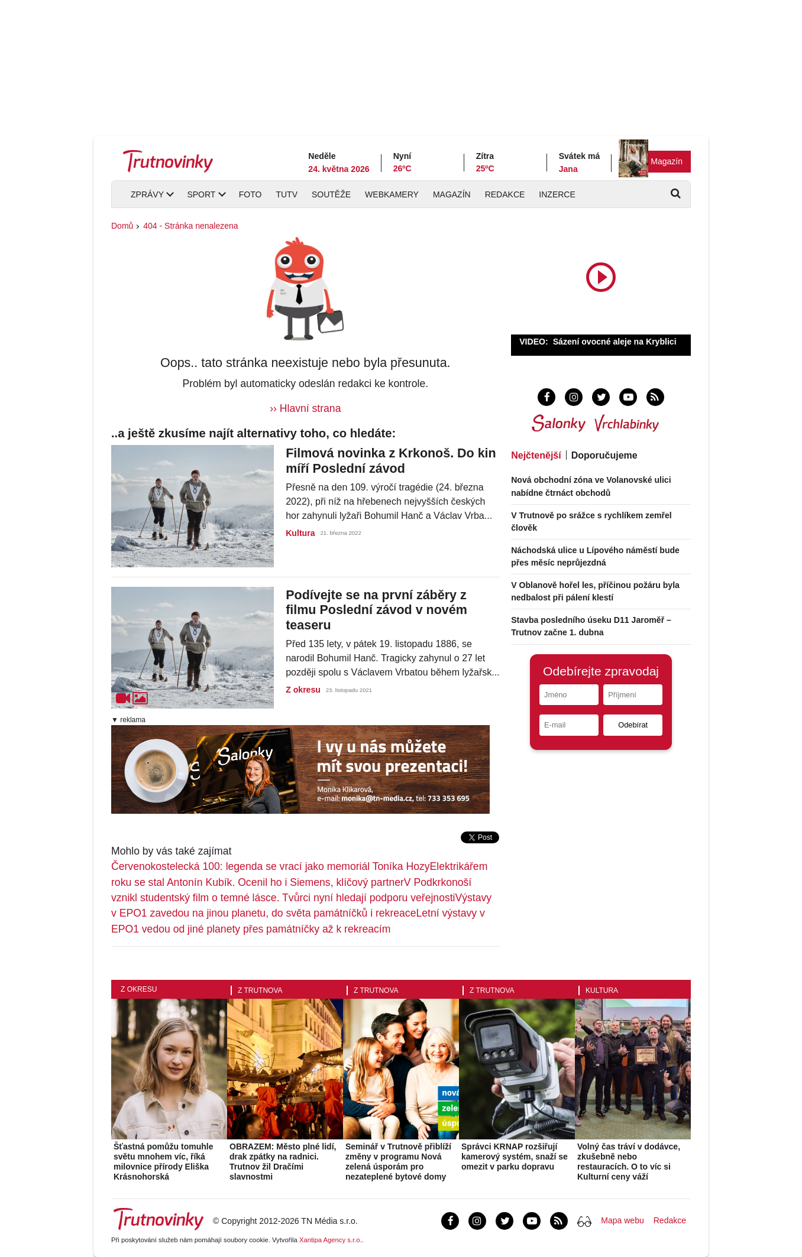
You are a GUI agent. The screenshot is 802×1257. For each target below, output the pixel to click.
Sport (201, 194)
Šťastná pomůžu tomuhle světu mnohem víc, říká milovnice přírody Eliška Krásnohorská (164, 1161)
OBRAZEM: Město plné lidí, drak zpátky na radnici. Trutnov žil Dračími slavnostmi (282, 1161)
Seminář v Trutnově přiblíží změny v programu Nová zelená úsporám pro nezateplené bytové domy (398, 1161)
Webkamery (392, 194)
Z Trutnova (260, 990)
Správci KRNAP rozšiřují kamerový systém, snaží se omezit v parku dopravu (514, 1156)
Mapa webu (622, 1220)
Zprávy (147, 194)
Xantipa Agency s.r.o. (330, 1239)
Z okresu (303, 689)
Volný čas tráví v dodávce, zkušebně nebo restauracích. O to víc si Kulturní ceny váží (628, 1161)
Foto (250, 194)
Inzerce (557, 194)
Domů (122, 225)
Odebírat (633, 724)
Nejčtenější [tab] (536, 455)
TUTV (286, 194)
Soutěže (331, 194)
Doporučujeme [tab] (604, 455)
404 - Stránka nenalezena (190, 225)
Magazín (667, 161)
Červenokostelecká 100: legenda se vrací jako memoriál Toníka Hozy (270, 866)
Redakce (505, 194)
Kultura (300, 533)
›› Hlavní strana (305, 408)
